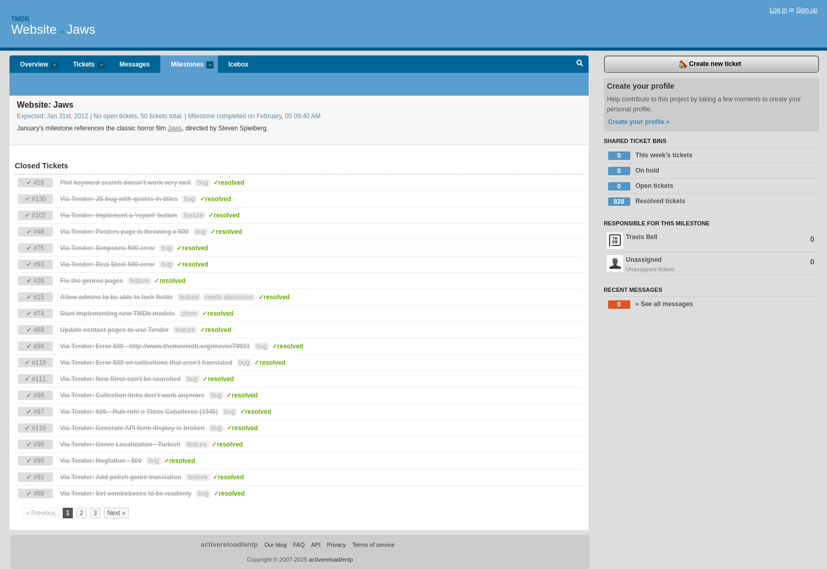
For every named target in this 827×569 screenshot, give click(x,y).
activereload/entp (229, 544)
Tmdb (20, 19)
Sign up (807, 10)
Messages (135, 64)
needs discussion (229, 297)
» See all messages (650, 304)
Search (580, 64)
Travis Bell (710, 240)
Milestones (187, 65)
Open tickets (641, 186)
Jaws (80, 29)
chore (189, 313)
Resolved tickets (647, 201)
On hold (633, 171)
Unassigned (711, 264)
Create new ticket (710, 64)
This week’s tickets (650, 155)
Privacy (336, 545)
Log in (778, 10)
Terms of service (373, 545)
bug (202, 182)
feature (193, 215)
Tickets (83, 65)
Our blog (275, 545)
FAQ (299, 545)
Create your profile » (639, 122)
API (316, 545)
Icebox (238, 64)
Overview (33, 65)
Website (33, 29)
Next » (116, 513)
